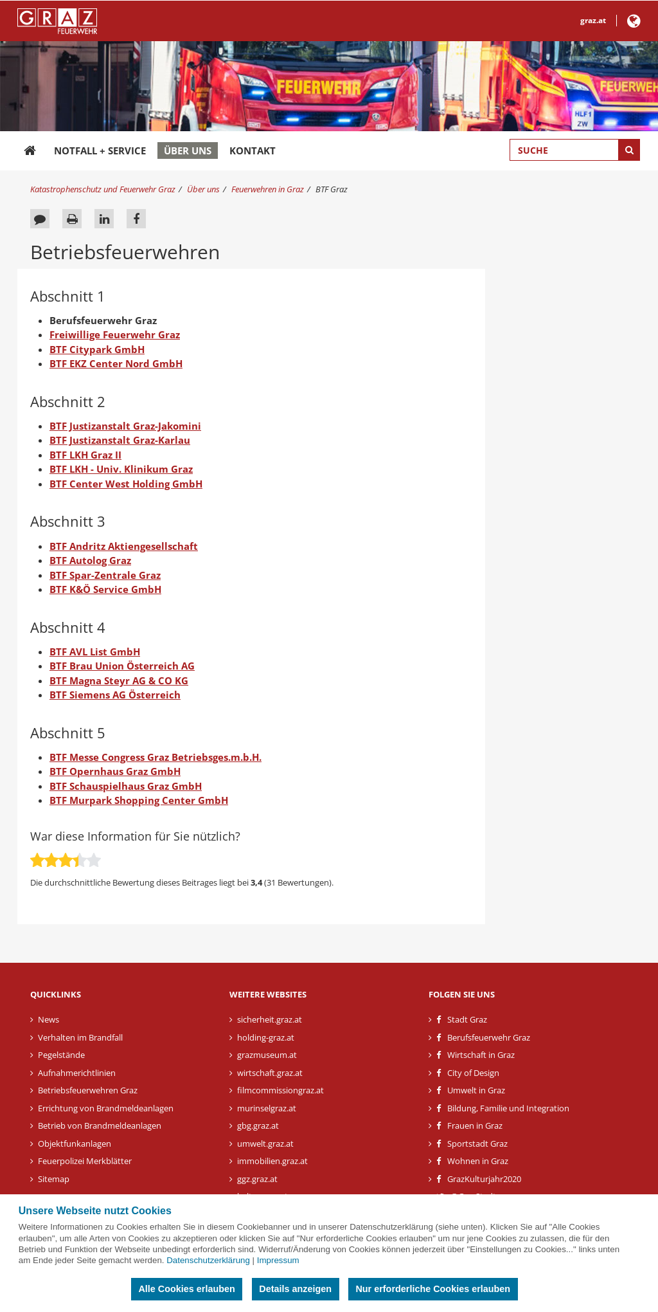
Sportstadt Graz (477, 1143)
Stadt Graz (467, 1019)
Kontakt (252, 150)
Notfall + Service (100, 150)
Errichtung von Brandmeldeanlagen (105, 1108)
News (48, 1019)
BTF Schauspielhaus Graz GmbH (125, 785)
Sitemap (53, 1179)
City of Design (473, 1073)
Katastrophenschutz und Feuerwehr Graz (102, 189)
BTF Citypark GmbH (97, 349)
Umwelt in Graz (476, 1090)
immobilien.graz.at (272, 1161)
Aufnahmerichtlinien (77, 1073)
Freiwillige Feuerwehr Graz (114, 334)
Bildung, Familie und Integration (508, 1108)
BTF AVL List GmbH (94, 651)
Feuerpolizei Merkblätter (85, 1161)
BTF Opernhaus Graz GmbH (115, 771)
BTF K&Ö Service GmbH (105, 589)
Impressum (278, 1260)
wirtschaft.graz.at (270, 1073)
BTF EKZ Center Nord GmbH (115, 363)
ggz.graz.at (257, 1179)
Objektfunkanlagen (74, 1143)
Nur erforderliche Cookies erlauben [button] (432, 1289)
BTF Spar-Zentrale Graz (105, 575)
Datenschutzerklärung (208, 1260)
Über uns (187, 150)
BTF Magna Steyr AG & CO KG (118, 680)
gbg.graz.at (258, 1125)
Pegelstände (61, 1055)
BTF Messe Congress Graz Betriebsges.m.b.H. (155, 757)
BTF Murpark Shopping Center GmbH (138, 800)
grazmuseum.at (267, 1055)
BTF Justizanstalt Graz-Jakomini (125, 425)
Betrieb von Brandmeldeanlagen (99, 1125)
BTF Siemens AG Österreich (115, 694)
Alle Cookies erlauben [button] (186, 1289)
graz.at (593, 20)
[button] (634, 23)
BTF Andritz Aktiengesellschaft (123, 546)
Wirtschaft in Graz (481, 1055)
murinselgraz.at (266, 1108)
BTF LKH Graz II (85, 454)
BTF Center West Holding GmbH (125, 483)
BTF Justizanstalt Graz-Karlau (119, 439)
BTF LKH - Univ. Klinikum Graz (121, 468)
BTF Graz (332, 189)
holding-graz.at (265, 1037)
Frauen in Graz (474, 1125)
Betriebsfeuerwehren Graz (88, 1090)
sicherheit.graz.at (269, 1019)
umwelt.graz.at (265, 1143)
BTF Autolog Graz (90, 560)
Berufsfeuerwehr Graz (488, 1037)
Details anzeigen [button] (295, 1289)
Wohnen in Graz (477, 1161)
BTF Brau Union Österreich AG (122, 665)
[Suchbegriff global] (575, 150)
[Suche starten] (629, 150)
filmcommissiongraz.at (280, 1090)
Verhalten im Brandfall (80, 1037)
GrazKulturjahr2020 (484, 1179)
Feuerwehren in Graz (267, 189)
